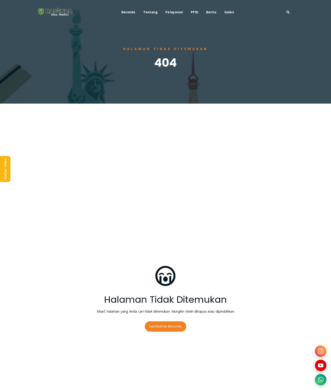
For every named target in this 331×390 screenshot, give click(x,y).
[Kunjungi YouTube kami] (320, 365)
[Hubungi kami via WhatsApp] (320, 379)
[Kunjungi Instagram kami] (320, 351)
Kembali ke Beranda (165, 326)
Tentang (150, 12)
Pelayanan (174, 12)
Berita (211, 12)
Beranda (128, 12)
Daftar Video (5, 169)
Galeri (229, 12)
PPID (194, 12)
